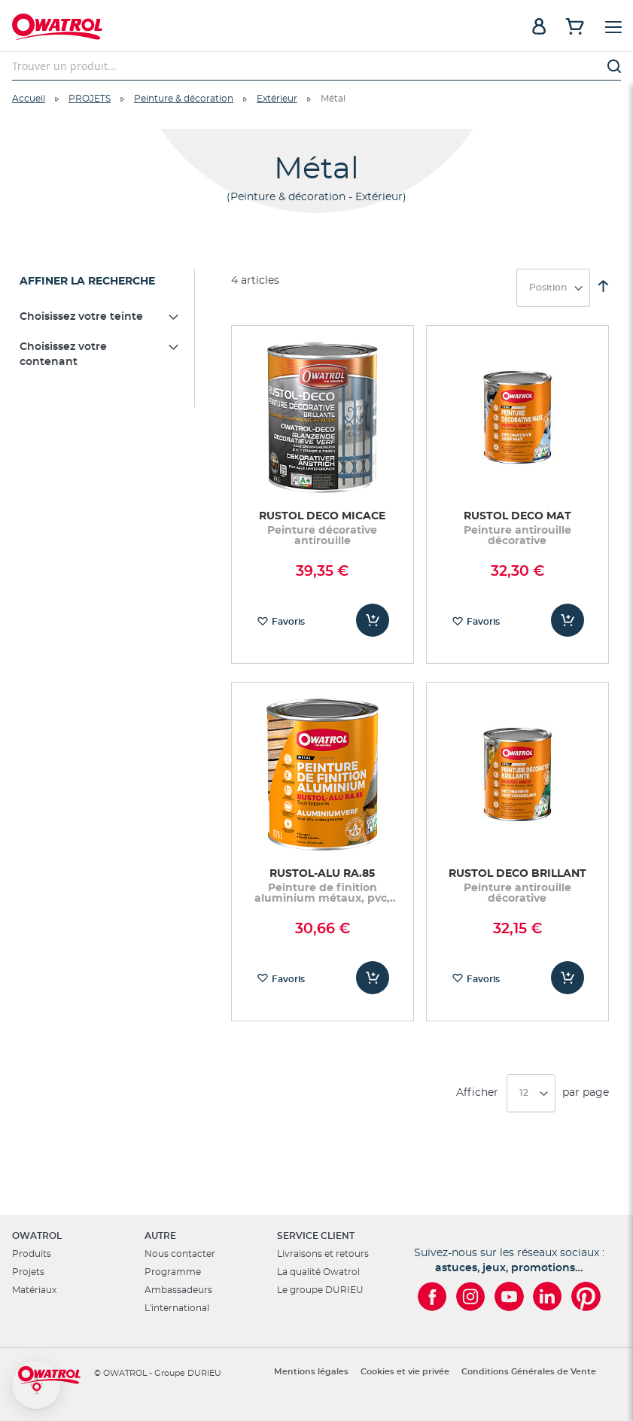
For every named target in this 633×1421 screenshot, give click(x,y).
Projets (28, 1271)
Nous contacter (180, 1253)
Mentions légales (311, 1372)
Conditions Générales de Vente (528, 1372)
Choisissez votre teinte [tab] (81, 317)
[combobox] (316, 66)
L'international (177, 1308)
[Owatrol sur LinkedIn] (547, 1296)
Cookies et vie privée (405, 1372)
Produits (31, 1253)
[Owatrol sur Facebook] (432, 1296)
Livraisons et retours (323, 1253)
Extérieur (277, 98)
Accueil (28, 98)
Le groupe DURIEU (320, 1290)
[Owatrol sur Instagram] (470, 1296)
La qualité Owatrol (318, 1271)
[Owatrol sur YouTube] (509, 1296)
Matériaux (34, 1290)
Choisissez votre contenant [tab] (63, 354)
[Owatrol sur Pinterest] (586, 1296)
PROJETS (89, 98)
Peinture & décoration (183, 98)
